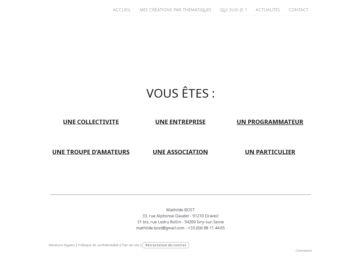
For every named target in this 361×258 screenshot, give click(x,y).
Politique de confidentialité (98, 245)
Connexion (304, 250)
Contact (298, 10)
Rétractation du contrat (165, 245)
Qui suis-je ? (233, 10)
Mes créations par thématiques (175, 10)
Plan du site (130, 245)
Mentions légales (62, 245)
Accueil (122, 10)
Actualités (268, 10)
